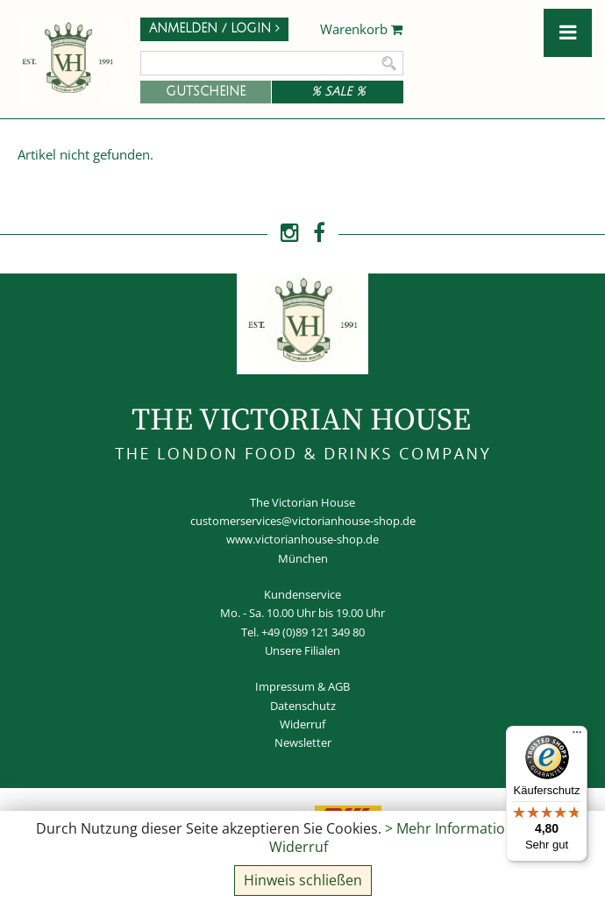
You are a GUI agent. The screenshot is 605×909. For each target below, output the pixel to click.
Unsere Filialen (302, 650)
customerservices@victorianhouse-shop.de (303, 521)
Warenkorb (361, 30)
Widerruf (302, 724)
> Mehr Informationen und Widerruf (415, 837)
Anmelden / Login (214, 28)
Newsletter (302, 742)
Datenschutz (303, 706)
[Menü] (576, 736)
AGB (339, 686)
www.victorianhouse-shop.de (302, 539)
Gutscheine (206, 91)
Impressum (285, 686)
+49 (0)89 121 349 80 (313, 632)
